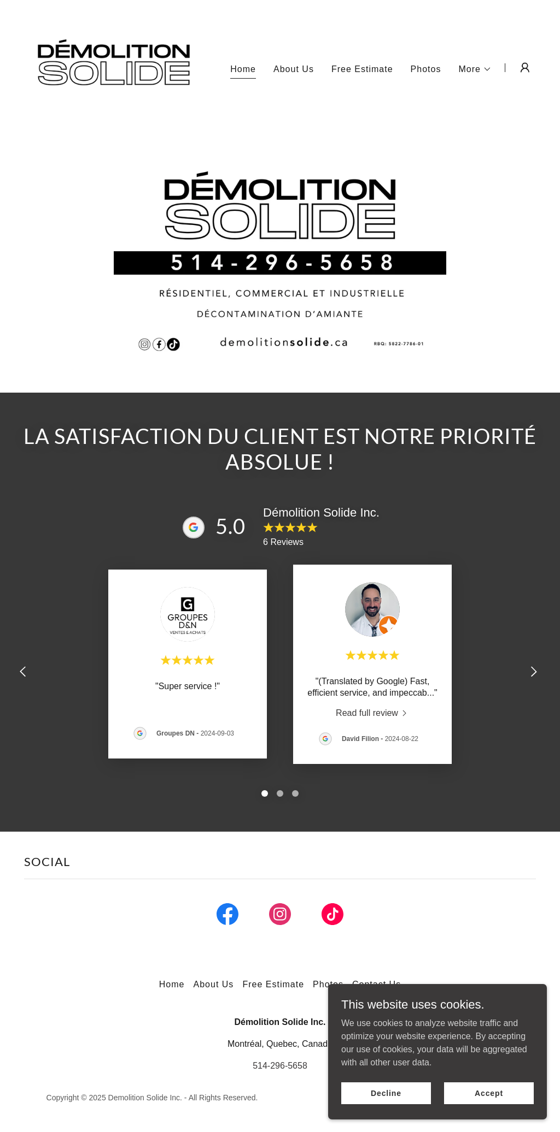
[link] (113, 67)
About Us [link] (293, 69)
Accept (489, 1092)
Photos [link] (426, 69)
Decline (386, 1092)
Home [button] (172, 984)
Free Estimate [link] (362, 69)
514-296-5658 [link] (280, 1065)
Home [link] (243, 69)
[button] (475, 69)
